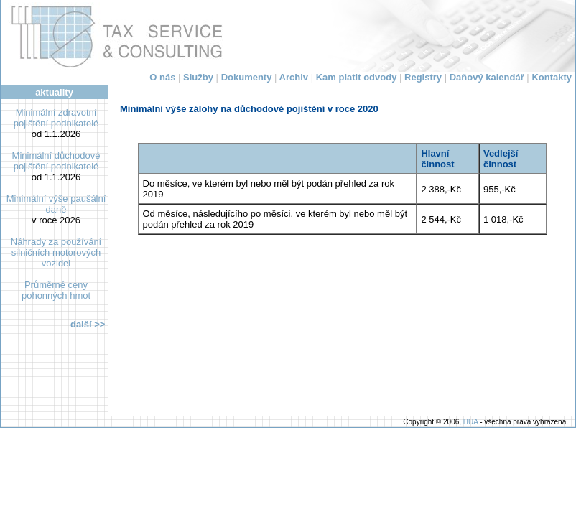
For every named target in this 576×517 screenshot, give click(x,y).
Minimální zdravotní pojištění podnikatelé (56, 118)
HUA (470, 422)
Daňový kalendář (487, 77)
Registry (423, 77)
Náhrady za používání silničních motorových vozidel (56, 252)
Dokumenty (246, 77)
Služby (198, 77)
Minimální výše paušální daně (56, 204)
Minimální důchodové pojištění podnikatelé (56, 161)
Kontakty (551, 77)
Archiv (293, 77)
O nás (162, 77)
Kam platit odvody (356, 77)
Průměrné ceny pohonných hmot (56, 290)
